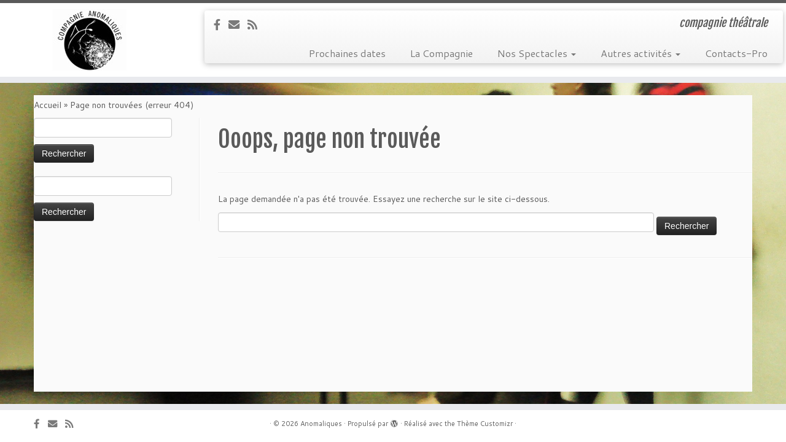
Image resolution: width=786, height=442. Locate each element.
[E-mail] (237, 25)
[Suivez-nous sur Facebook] (221, 25)
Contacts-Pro (736, 53)
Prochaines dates (347, 53)
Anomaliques (321, 423)
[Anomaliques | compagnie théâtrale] (90, 40)
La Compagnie (441, 53)
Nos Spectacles (536, 53)
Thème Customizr (485, 423)
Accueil (47, 105)
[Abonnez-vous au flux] (256, 25)
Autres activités (640, 53)
